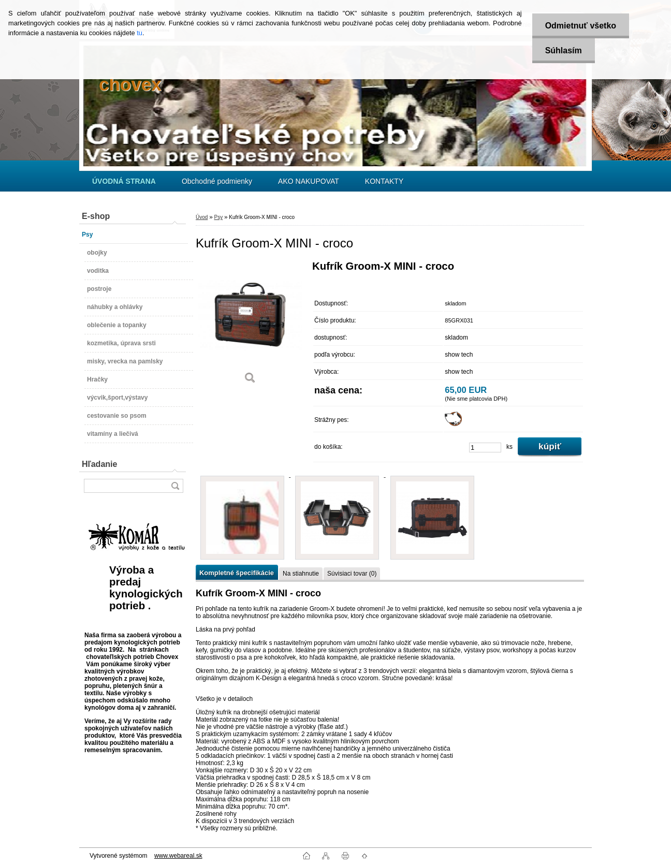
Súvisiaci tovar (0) (351, 573)
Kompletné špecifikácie (236, 573)
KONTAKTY (384, 181)
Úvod (202, 217)
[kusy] (485, 447)
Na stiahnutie (301, 573)
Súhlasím (563, 50)
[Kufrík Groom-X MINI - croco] (250, 326)
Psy (218, 217)
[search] (175, 485)
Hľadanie (99, 464)
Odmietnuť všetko (580, 25)
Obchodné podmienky (217, 181)
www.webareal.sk (178, 855)
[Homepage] (124, 181)
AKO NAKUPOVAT (308, 181)
